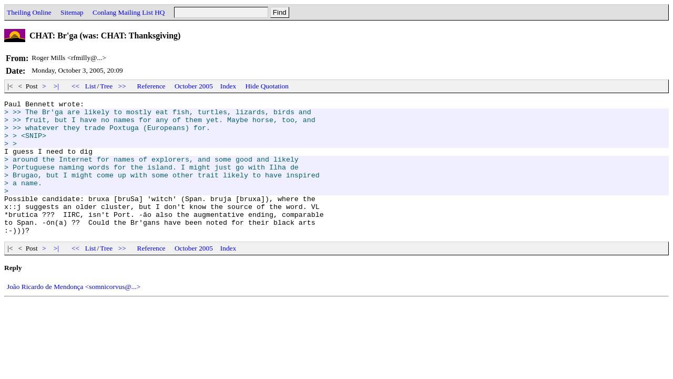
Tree (106, 86)
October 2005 (194, 86)
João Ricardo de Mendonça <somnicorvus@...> (73, 313)
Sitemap (72, 12)
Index (228, 86)
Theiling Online (29, 12)
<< (75, 86)
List (90, 86)
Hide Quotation (267, 86)
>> (122, 86)
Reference (151, 86)
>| (56, 86)
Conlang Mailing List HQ (129, 12)
